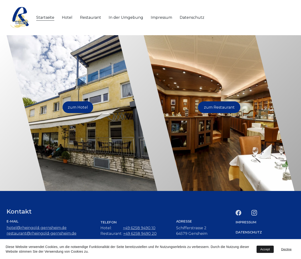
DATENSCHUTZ (249, 232)
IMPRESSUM (246, 223)
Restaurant (90, 17)
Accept (265, 249)
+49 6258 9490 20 (140, 234)
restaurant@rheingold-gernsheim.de (41, 234)
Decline (286, 249)
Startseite (45, 17)
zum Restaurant (219, 107)
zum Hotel (78, 107)
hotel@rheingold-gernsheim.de (37, 228)
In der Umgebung (126, 17)
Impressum (161, 17)
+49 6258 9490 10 (139, 228)
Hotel (67, 17)
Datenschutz (192, 17)
